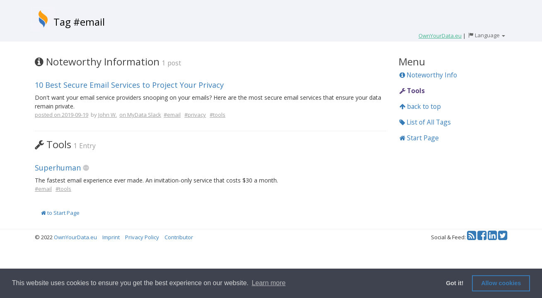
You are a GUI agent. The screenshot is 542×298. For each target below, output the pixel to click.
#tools (217, 114)
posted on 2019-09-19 (61, 114)
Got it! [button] (454, 283)
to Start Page (60, 212)
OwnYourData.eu (75, 237)
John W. (107, 114)
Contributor (179, 237)
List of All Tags (425, 122)
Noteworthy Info (428, 74)
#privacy (195, 114)
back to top (420, 106)
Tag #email (79, 22)
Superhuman (58, 168)
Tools (412, 90)
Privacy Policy (142, 237)
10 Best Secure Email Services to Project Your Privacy (129, 85)
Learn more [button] (269, 282)
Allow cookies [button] (501, 283)
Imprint (111, 237)
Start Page (419, 137)
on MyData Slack (140, 114)
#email (172, 114)
